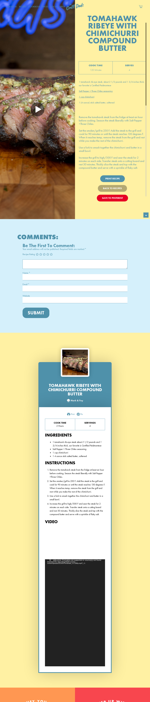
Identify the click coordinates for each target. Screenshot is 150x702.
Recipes (22, 6)
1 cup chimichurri (86, 96)
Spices (45, 6)
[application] (75, 612)
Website (26, 296)
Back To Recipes (112, 188)
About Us (12, 6)
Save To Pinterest (112, 198)
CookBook (34, 6)
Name (26, 273)
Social (54, 6)
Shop (62, 6)
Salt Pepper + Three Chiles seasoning (95, 91)
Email (26, 284)
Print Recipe (112, 178)
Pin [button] (80, 414)
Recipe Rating (29, 254)
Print (71, 414)
